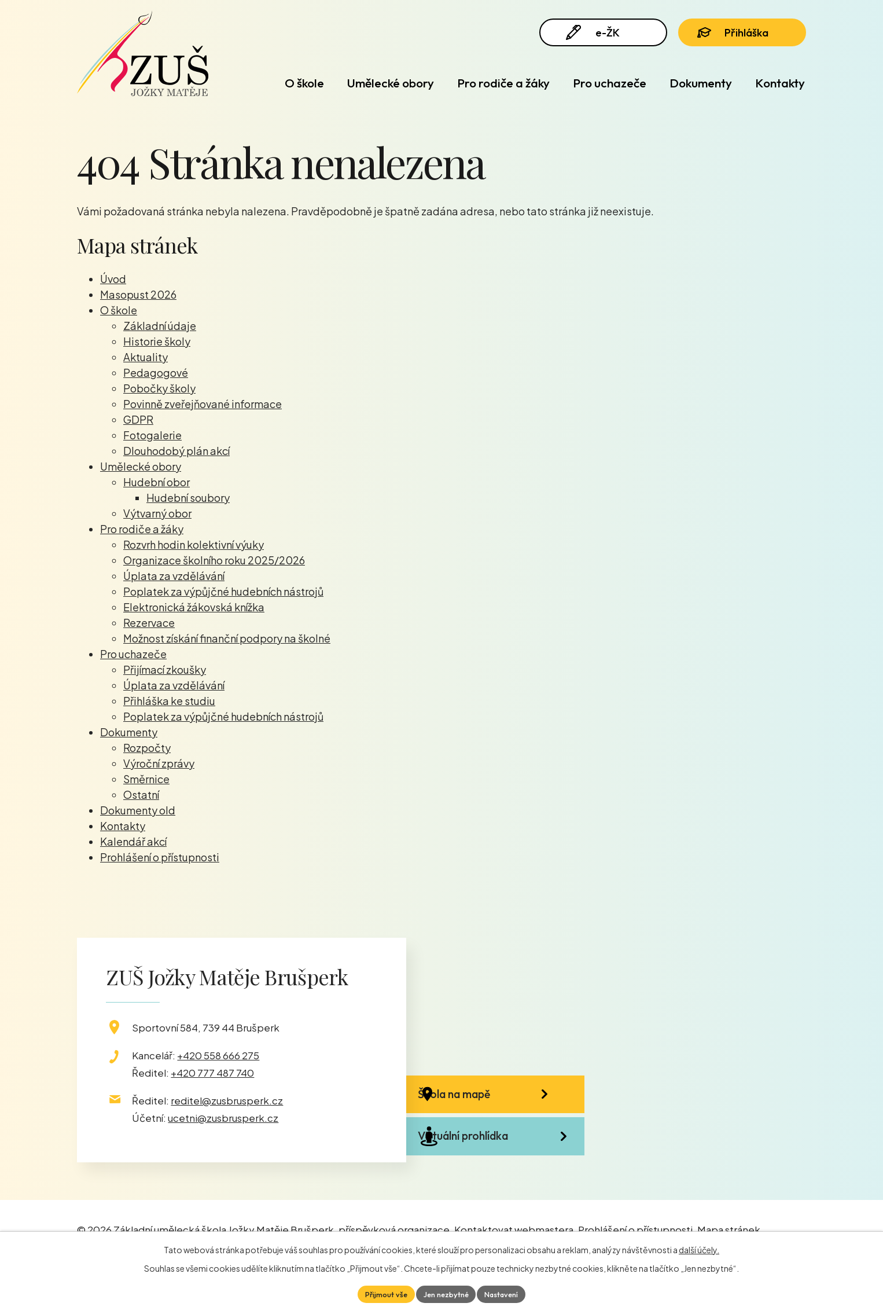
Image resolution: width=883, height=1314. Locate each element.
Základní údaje (159, 325)
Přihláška (741, 35)
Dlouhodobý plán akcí (176, 450)
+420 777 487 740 (212, 1072)
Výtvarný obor (157, 513)
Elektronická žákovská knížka (193, 607)
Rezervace (149, 622)
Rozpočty (147, 747)
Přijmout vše (380, 1293)
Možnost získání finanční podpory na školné (226, 638)
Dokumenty (700, 82)
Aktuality (145, 357)
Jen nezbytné (445, 1293)
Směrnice (146, 779)
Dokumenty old (137, 810)
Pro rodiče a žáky (503, 82)
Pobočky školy (159, 388)
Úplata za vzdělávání (174, 575)
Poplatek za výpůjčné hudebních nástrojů (223, 591)
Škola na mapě (485, 1101)
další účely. (699, 1248)
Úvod (245, 83)
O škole (304, 82)
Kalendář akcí (133, 841)
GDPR (138, 419)
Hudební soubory (188, 497)
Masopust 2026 (138, 294)
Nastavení (507, 1293)
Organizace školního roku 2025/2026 (214, 560)
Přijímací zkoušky (164, 669)
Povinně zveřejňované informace (202, 403)
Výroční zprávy (158, 763)
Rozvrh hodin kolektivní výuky (193, 544)
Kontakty (780, 82)
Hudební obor (156, 482)
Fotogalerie (152, 435)
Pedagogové (155, 372)
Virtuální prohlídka (494, 1163)
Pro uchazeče (609, 82)
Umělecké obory (390, 82)
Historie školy (156, 341)
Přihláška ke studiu (169, 700)
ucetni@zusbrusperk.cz (223, 1117)
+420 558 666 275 (218, 1055)
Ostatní (141, 794)
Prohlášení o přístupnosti (159, 857)
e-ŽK (597, 36)
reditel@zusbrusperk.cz (227, 1100)
